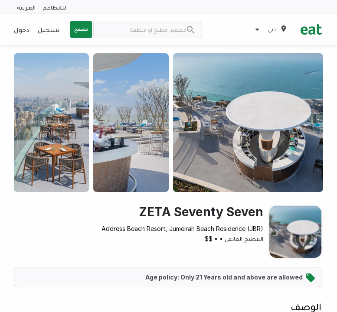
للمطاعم (54, 7)
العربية (26, 7)
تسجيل (48, 29)
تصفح (81, 29)
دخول (21, 29)
